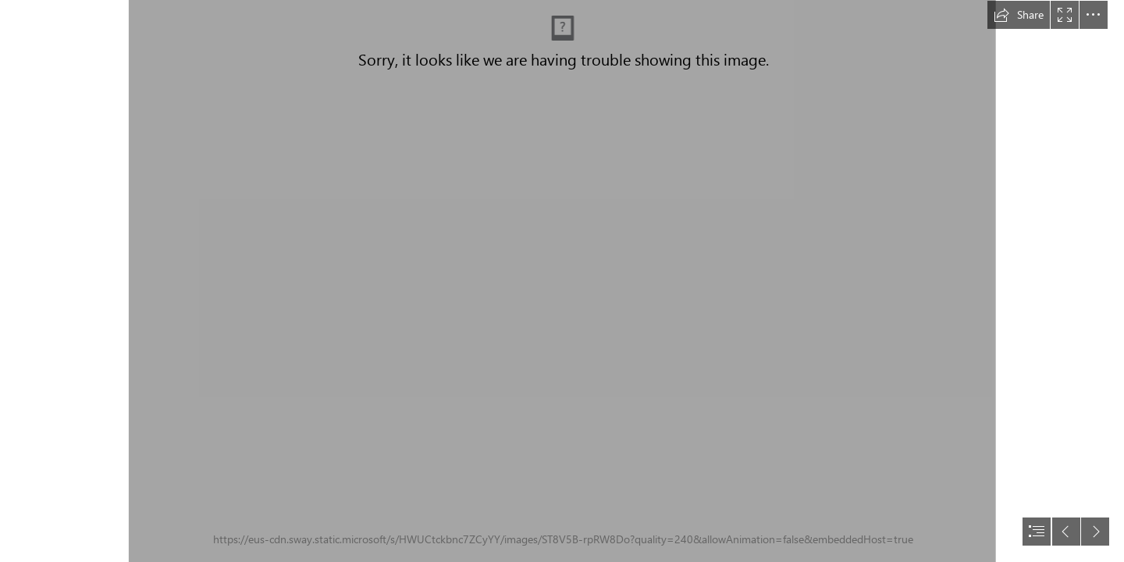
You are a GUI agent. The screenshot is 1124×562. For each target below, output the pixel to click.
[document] (562, 281)
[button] (1018, 15)
